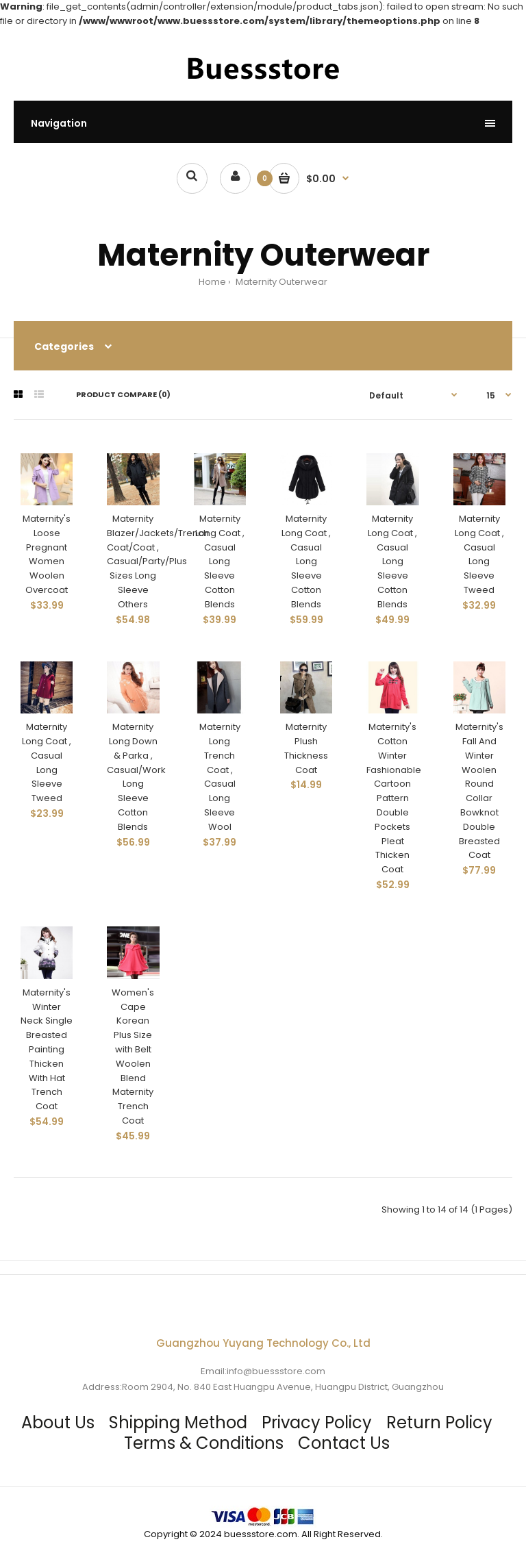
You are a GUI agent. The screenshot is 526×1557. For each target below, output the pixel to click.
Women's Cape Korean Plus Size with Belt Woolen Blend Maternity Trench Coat (133, 1056)
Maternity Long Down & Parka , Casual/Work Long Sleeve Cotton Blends (136, 776)
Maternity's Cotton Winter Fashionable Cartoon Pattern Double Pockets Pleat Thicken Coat (393, 798)
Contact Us (344, 1443)
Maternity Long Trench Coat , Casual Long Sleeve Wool (219, 776)
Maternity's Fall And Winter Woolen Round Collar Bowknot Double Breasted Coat (479, 790)
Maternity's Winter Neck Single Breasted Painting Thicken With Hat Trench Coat (47, 1049)
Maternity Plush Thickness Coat (306, 748)
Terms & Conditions (204, 1443)
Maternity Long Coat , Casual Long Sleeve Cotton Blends (220, 561)
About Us (58, 1422)
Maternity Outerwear (280, 281)
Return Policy (439, 1422)
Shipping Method (178, 1422)
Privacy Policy (317, 1422)
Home (212, 281)
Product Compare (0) (123, 394)
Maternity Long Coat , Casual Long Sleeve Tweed (479, 554)
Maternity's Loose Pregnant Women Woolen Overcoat (47, 554)
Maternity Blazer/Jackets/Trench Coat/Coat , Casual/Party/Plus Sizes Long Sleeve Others (158, 561)
